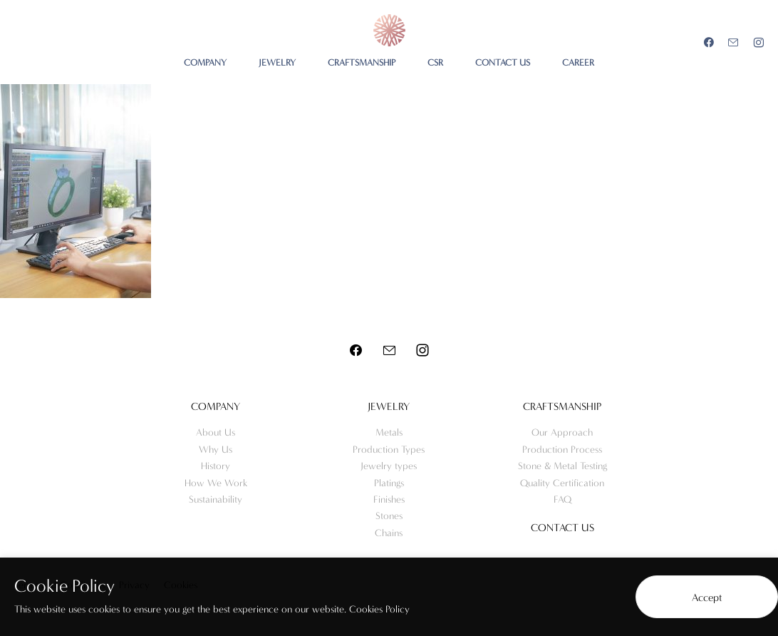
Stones (389, 516)
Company (215, 406)
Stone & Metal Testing (562, 466)
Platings (389, 483)
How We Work (216, 483)
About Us (215, 432)
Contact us (562, 527)
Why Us (215, 449)
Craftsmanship (562, 406)
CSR (435, 62)
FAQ (562, 499)
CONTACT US (502, 62)
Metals (389, 432)
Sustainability (215, 499)
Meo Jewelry (389, 30)
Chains (389, 533)
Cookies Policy (379, 609)
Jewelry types (389, 466)
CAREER (578, 62)
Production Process (562, 449)
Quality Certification (562, 483)
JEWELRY (277, 62)
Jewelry (389, 406)
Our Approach (562, 432)
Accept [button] (707, 597)
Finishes (389, 499)
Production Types (389, 449)
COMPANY (205, 62)
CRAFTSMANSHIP (361, 62)
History (215, 466)
